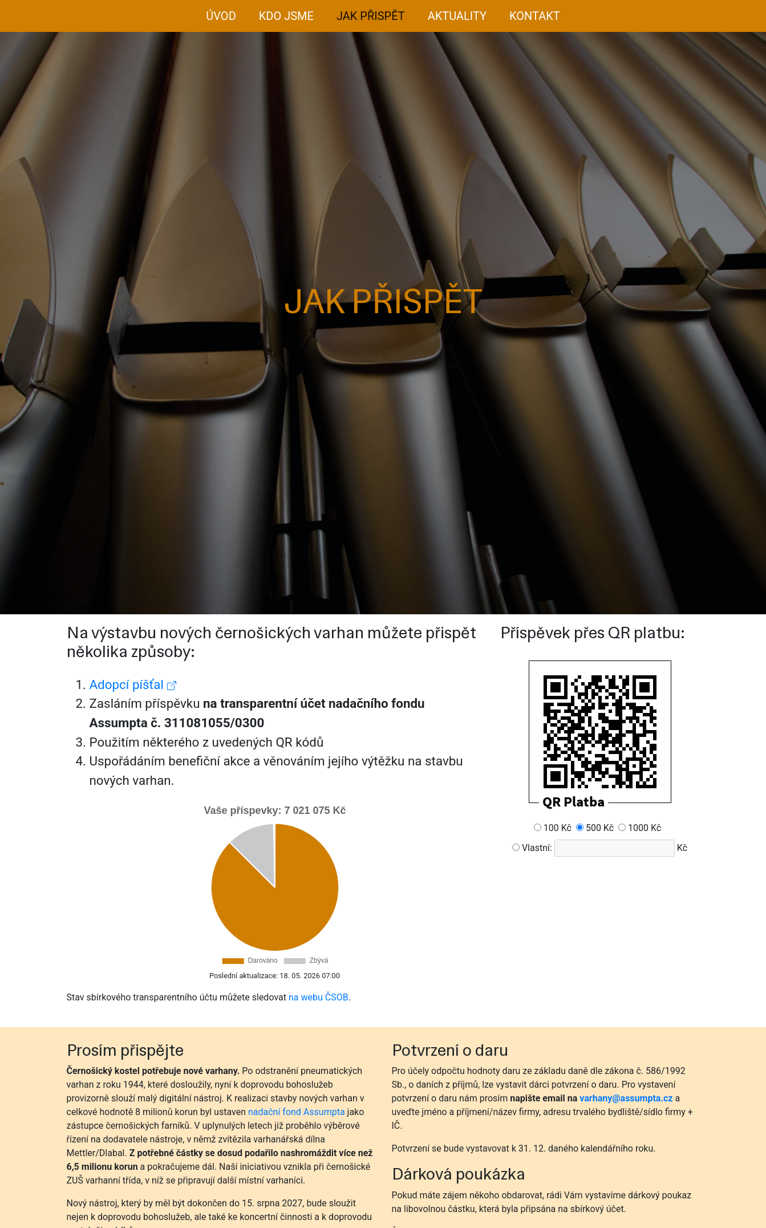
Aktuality (457, 16)
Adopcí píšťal (133, 684)
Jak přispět (371, 16)
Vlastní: (537, 847)
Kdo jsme (286, 16)
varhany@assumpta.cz (625, 1098)
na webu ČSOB (318, 997)
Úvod (221, 16)
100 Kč (558, 827)
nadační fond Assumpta (296, 1112)
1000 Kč (644, 827)
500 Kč (600, 827)
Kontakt (534, 16)
